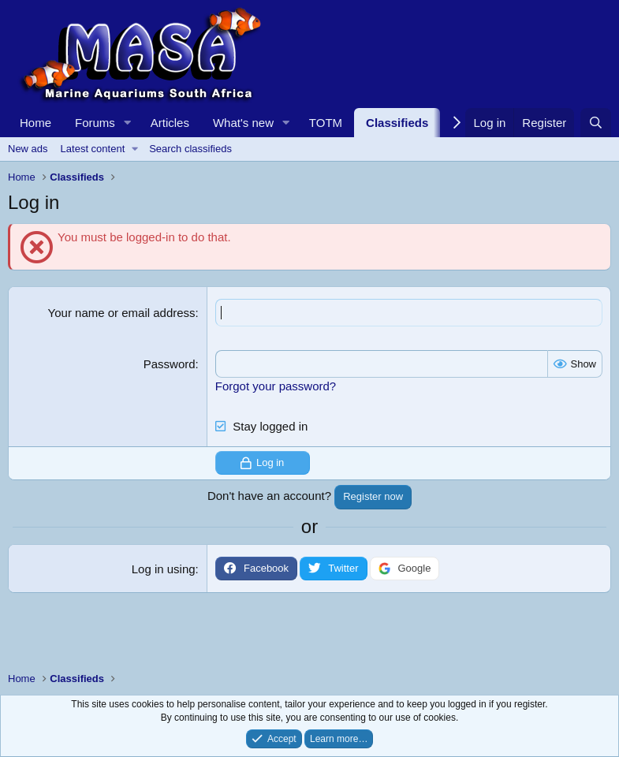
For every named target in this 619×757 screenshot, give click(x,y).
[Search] (595, 122)
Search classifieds (190, 149)
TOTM (325, 122)
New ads (28, 149)
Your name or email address (122, 312)
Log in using (164, 569)
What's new (243, 122)
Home (35, 122)
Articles (170, 122)
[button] (128, 122)
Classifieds (397, 122)
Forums (95, 122)
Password (170, 364)
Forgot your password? (275, 386)
